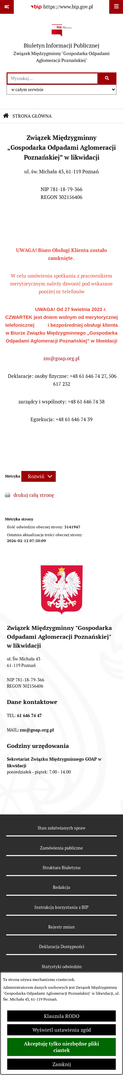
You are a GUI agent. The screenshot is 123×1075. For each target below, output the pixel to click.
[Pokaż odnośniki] (7, 7)
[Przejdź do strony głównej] (61, 43)
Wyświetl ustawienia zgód (61, 1030)
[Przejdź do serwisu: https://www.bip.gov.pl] (61, 7)
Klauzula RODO (61, 1016)
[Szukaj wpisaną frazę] (107, 78)
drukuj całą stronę (33, 495)
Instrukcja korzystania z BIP (61, 907)
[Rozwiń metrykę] (38, 476)
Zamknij (61, 1064)
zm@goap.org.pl (61, 358)
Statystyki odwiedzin (62, 966)
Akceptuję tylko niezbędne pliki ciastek (61, 1047)
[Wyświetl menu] (116, 7)
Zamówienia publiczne (61, 848)
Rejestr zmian (61, 927)
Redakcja (61, 887)
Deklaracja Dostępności (61, 946)
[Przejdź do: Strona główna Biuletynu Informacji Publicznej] (6, 115)
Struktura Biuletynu (61, 867)
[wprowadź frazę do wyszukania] (52, 78)
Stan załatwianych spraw (61, 828)
